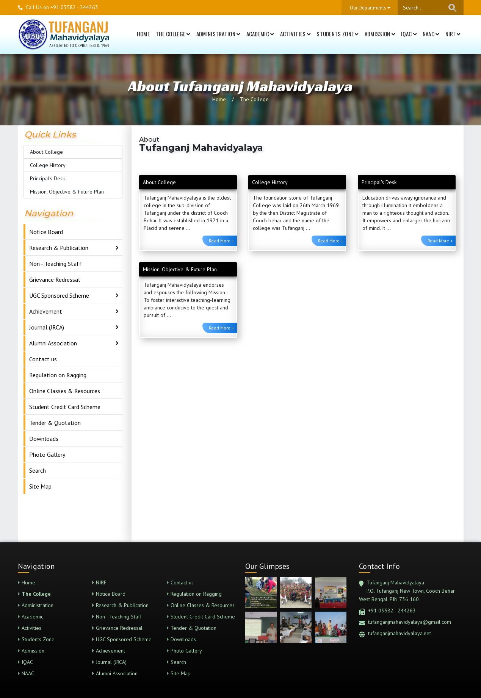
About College (46, 151)
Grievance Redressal (54, 279)
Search (37, 470)
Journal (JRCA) (46, 327)
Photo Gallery (47, 454)
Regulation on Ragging (57, 375)
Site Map (40, 486)
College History (48, 165)
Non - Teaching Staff (55, 263)
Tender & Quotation (55, 422)
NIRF (453, 34)
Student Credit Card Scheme (64, 407)
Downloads (43, 438)
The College (173, 34)
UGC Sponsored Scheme (59, 295)
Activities (295, 34)
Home (143, 34)
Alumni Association (53, 343)
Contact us (43, 359)
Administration (218, 34)
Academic (260, 34)
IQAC (409, 34)
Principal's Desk (47, 178)
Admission (380, 34)
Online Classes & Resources (64, 391)
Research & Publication (58, 247)
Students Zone (337, 34)
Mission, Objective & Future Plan (67, 191)
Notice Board (46, 232)
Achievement (45, 311)
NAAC (431, 34)
